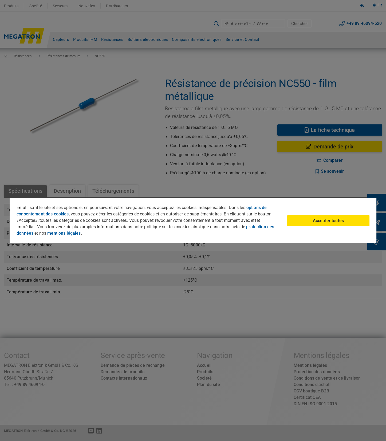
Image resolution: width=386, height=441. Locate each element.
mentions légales (64, 233)
